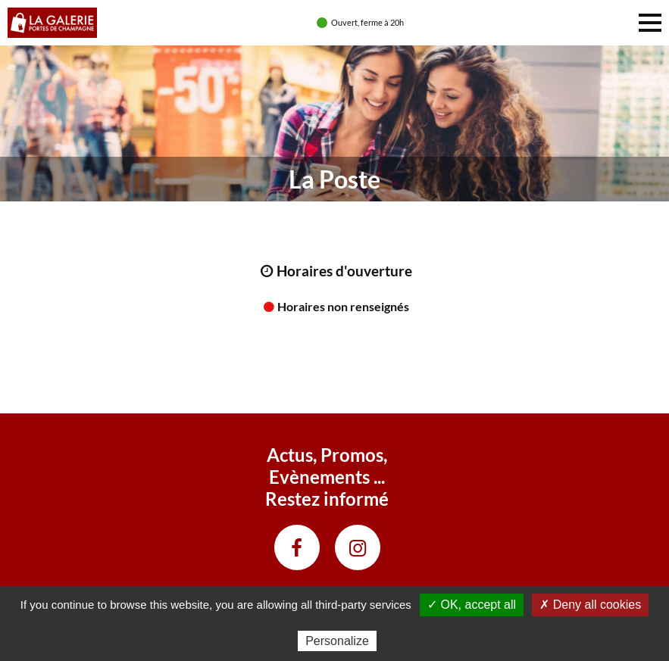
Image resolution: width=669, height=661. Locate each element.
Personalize (337, 640)
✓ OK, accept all (471, 604)
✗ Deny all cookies (590, 604)
